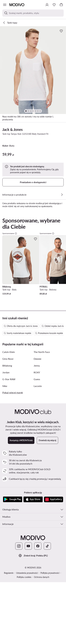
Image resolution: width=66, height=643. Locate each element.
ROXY (37, 510)
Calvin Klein (8, 489)
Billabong (7, 503)
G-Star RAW (8, 516)
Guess (37, 516)
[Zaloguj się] (47, 4)
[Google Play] (12, 637)
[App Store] (33, 637)
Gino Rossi (7, 496)
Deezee (37, 496)
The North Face (42, 489)
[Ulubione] (54, 4)
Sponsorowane (9, 300)
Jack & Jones (12, 129)
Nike (4, 523)
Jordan (5, 510)
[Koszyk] (61, 4)
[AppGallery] (53, 637)
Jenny (37, 503)
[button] (33, 70)
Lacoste (38, 523)
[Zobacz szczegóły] (61, 194)
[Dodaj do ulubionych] (61, 30)
